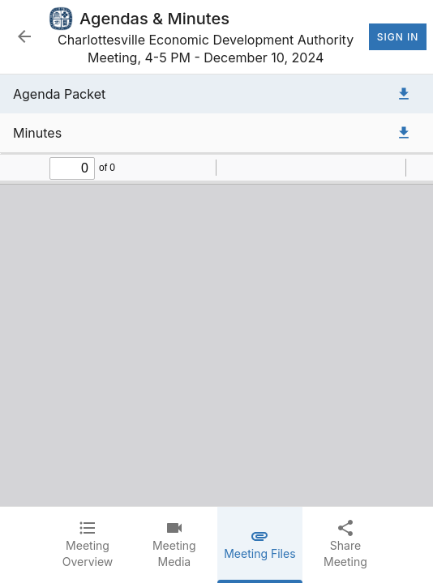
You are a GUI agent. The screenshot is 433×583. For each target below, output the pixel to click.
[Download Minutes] (404, 133)
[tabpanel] (216, 290)
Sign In (398, 37)
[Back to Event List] (24, 36)
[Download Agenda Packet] (404, 94)
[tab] (88, 545)
